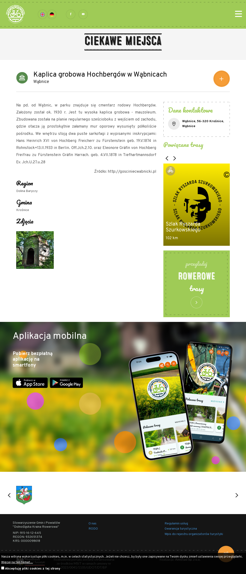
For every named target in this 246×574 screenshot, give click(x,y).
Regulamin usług (176, 524)
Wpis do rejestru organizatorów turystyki (194, 534)
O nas (92, 524)
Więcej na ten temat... (17, 562)
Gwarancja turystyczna (181, 529)
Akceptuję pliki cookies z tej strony (32, 569)
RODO (93, 529)
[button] (166, 158)
